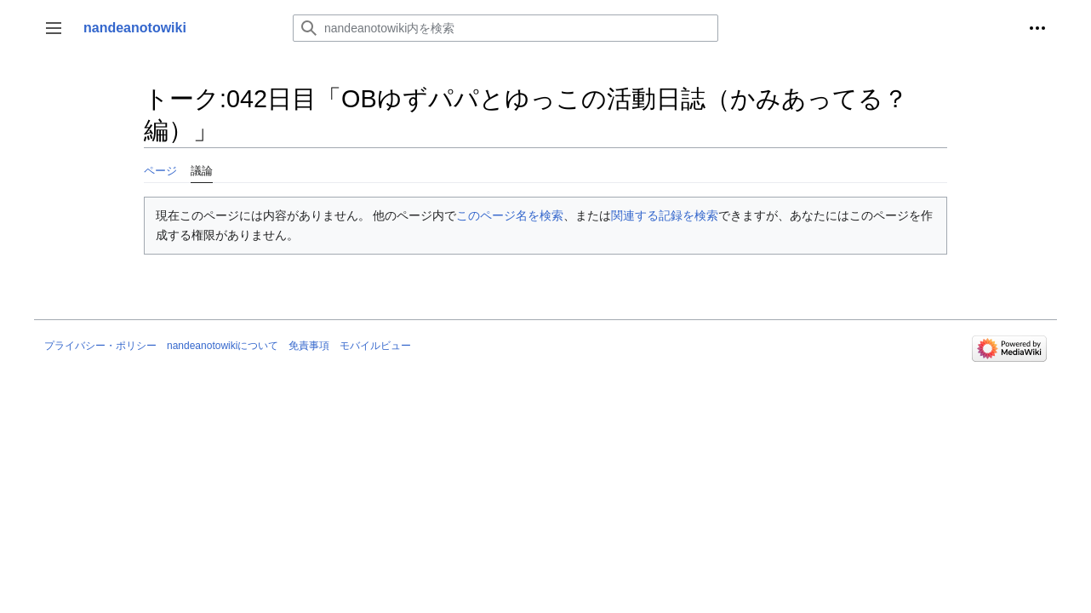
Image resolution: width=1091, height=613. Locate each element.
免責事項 (308, 346)
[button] (53, 28)
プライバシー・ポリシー (100, 346)
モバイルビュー (375, 346)
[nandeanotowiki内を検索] (505, 28)
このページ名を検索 (509, 215)
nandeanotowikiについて (222, 346)
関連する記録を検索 (664, 215)
